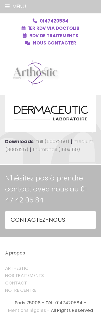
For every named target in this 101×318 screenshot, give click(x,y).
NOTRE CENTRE (20, 290)
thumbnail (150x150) (56, 149)
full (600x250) (52, 141)
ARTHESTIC (17, 268)
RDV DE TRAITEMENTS (53, 36)
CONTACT (16, 283)
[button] (15, 6)
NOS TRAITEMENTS (24, 275)
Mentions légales (27, 310)
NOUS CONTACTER (54, 43)
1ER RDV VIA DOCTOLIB (53, 28)
